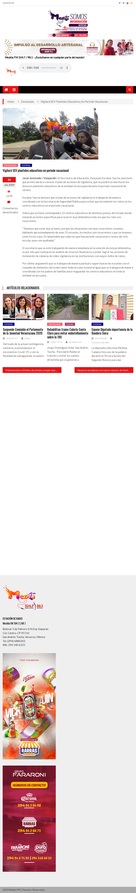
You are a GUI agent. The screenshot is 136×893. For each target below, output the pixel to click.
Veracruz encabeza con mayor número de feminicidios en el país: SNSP (105, 370)
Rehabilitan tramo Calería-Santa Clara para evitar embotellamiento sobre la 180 (67, 333)
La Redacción (75, 342)
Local (70, 324)
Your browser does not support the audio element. (45, 68)
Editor (27, 338)
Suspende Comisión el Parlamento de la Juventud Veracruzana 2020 (23, 331)
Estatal (26, 165)
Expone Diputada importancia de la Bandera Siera (112, 331)
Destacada (10, 165)
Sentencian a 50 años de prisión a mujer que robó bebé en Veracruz (34, 370)
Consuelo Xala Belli (100, 342)
